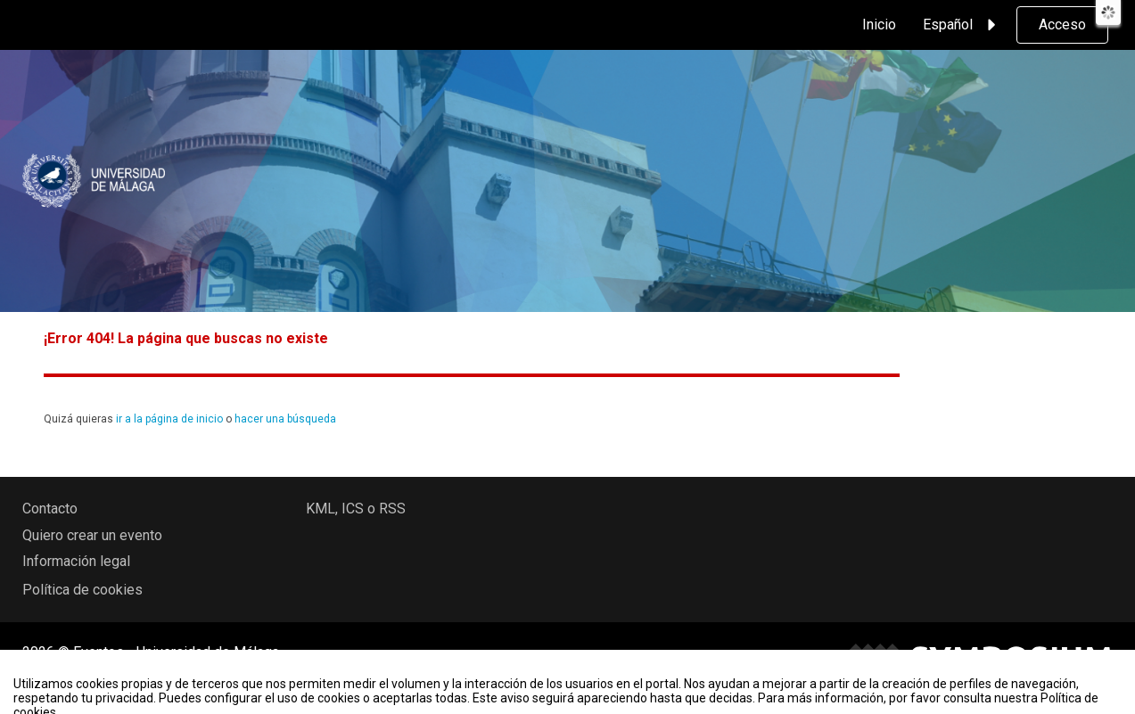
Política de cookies (82, 589)
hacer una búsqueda (285, 419)
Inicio (879, 24)
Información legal (76, 561)
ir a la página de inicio (169, 419)
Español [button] (962, 25)
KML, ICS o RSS (356, 508)
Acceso (1062, 24)
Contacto (50, 508)
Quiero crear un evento (92, 535)
